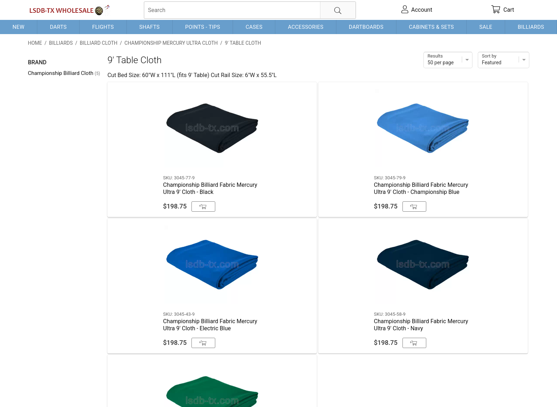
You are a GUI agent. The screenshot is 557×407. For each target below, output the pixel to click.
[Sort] (503, 60)
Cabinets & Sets (431, 27)
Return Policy (168, 390)
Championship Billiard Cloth (64, 73)
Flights (103, 27)
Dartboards (366, 27)
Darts (58, 27)
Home (35, 43)
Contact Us (42, 390)
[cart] (502, 10)
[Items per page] (447, 60)
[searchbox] (250, 10)
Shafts (149, 27)
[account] (416, 10)
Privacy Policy (130, 390)
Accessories (305, 27)
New (18, 27)
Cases (253, 27)
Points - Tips (202, 27)
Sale (485, 27)
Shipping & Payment (84, 390)
